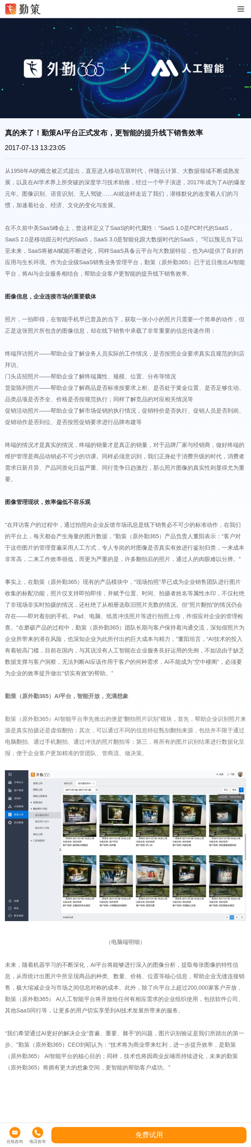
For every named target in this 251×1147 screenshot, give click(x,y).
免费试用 (149, 1135)
